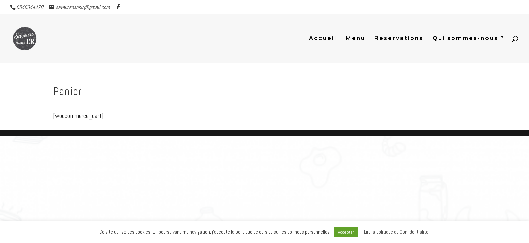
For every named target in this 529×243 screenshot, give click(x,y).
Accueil (323, 39)
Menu (355, 39)
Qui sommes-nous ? (469, 39)
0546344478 (29, 7)
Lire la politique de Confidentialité (396, 231)
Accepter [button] (346, 232)
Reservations (398, 39)
